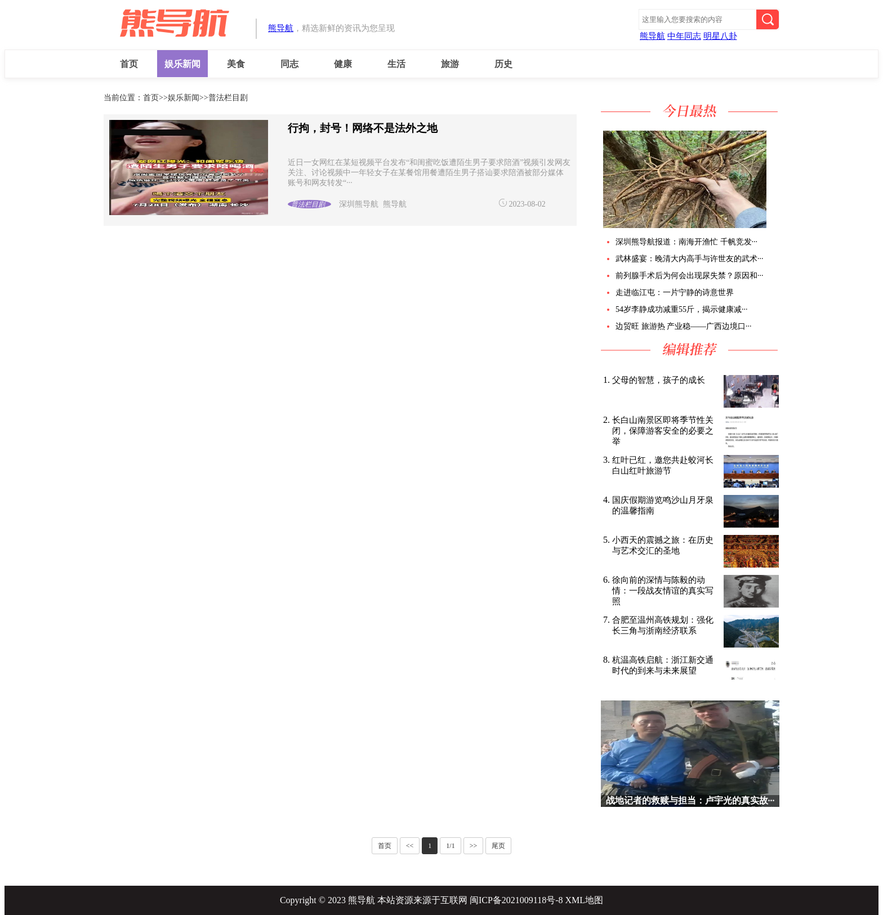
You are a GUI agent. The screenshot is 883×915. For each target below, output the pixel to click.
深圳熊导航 (358, 204)
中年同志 (684, 36)
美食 (236, 64)
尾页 (498, 846)
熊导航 (280, 28)
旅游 (450, 64)
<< (410, 846)
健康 (343, 64)
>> (474, 846)
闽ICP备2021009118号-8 (516, 900)
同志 (289, 64)
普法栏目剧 (228, 97)
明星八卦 (720, 36)
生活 (396, 64)
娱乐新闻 (182, 64)
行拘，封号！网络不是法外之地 (363, 128)
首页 (129, 64)
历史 (503, 64)
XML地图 (584, 900)
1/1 (450, 846)
